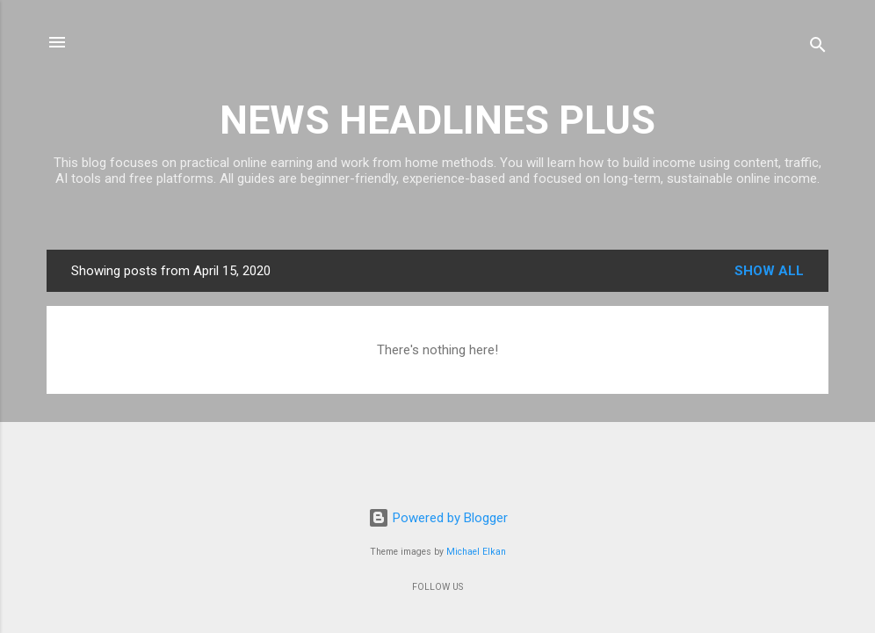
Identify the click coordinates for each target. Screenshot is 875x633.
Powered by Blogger (438, 518)
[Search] (817, 48)
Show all (769, 271)
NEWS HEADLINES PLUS (437, 120)
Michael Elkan (476, 551)
